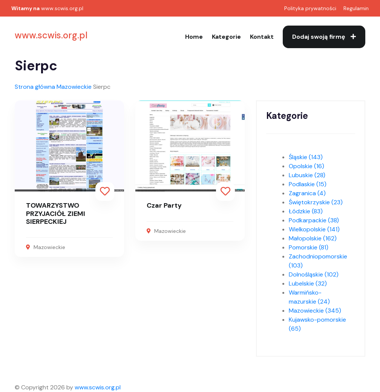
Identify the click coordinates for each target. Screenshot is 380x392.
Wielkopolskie (314, 229)
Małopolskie (313, 238)
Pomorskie (308, 247)
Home (194, 37)
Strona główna (35, 87)
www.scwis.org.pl (62, 8)
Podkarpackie (314, 220)
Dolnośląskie (314, 274)
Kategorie (226, 37)
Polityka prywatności (310, 8)
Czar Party (164, 205)
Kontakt (262, 37)
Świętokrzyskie (316, 202)
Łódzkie (306, 211)
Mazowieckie (74, 87)
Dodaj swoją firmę (324, 37)
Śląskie (306, 157)
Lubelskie (308, 283)
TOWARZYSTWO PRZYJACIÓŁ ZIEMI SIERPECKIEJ (55, 213)
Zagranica (307, 193)
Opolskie (306, 166)
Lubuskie (307, 175)
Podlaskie (307, 184)
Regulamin (356, 8)
